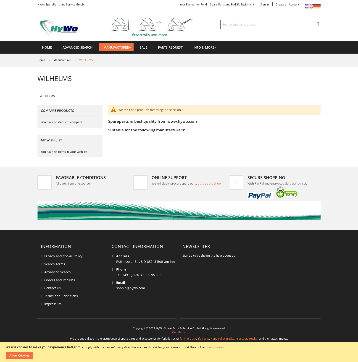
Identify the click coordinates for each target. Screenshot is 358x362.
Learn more (215, 347)
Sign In (264, 4)
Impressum (53, 304)
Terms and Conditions (61, 296)
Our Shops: (179, 332)
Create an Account (287, 4)
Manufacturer (62, 60)
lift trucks (203, 338)
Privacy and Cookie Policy (63, 256)
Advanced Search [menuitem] (78, 47)
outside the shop (209, 183)
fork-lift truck (188, 338)
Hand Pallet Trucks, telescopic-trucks (234, 338)
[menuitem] (116, 47)
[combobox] (267, 24)
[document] (179, 352)
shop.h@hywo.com (130, 288)
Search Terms (54, 264)
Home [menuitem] (47, 47)
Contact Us (52, 288)
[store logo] (122, 27)
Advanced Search (57, 272)
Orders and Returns (59, 280)
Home (41, 60)
